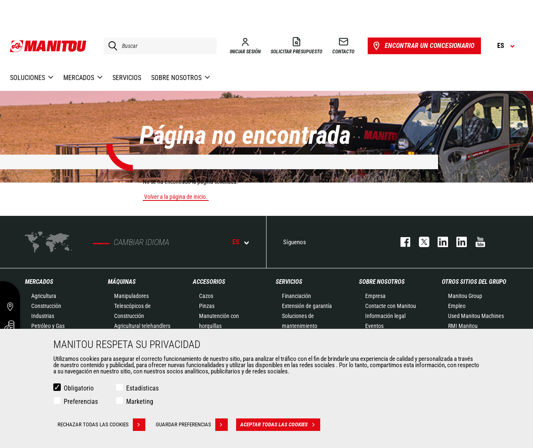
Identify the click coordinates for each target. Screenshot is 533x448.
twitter (420, 242)
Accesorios (209, 281)
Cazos (206, 296)
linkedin (457, 242)
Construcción (46, 306)
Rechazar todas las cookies (101, 424)
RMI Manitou (463, 326)
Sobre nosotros (382, 281)
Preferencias (81, 401)
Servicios (289, 281)
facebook (401, 242)
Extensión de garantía (307, 306)
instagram (438, 242)
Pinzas (206, 306)
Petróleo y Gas (48, 326)
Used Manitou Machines (476, 316)
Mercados (39, 281)
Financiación (296, 296)
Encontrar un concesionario (422, 46)
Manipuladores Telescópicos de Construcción (132, 306)
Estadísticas (142, 388)
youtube (476, 242)
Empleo (457, 306)
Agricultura (43, 296)
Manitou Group (465, 296)
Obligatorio (79, 388)
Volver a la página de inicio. (175, 196)
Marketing (139, 401)
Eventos (374, 326)
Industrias (42, 316)
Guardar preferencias (192, 424)
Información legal (385, 316)
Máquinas (122, 281)
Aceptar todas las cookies (280, 424)
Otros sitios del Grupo (474, 281)
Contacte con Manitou (390, 306)
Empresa (375, 296)
